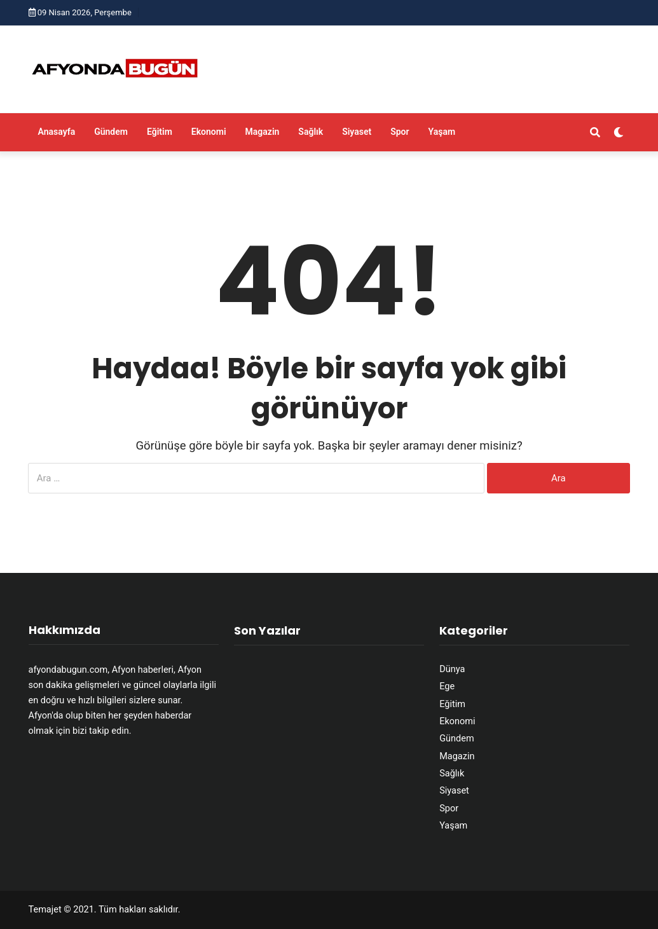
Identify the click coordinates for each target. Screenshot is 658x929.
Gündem (111, 132)
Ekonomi (208, 132)
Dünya (452, 669)
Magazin (262, 132)
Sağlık (310, 132)
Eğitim (159, 132)
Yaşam (442, 132)
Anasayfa (57, 132)
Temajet (45, 909)
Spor (399, 132)
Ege (447, 686)
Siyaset (356, 132)
